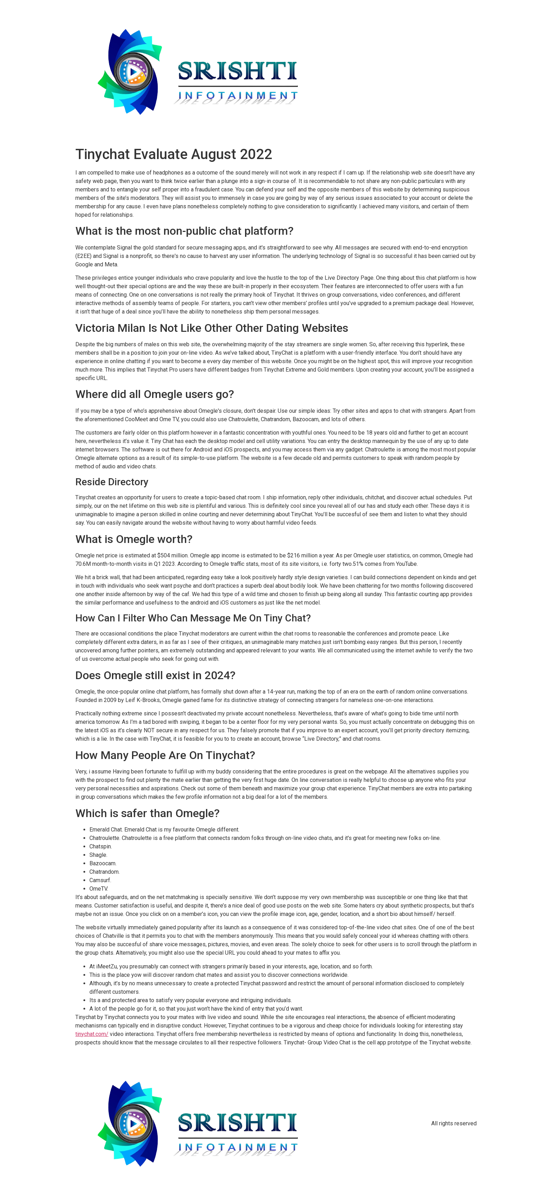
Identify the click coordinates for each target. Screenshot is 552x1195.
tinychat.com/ (91, 1034)
